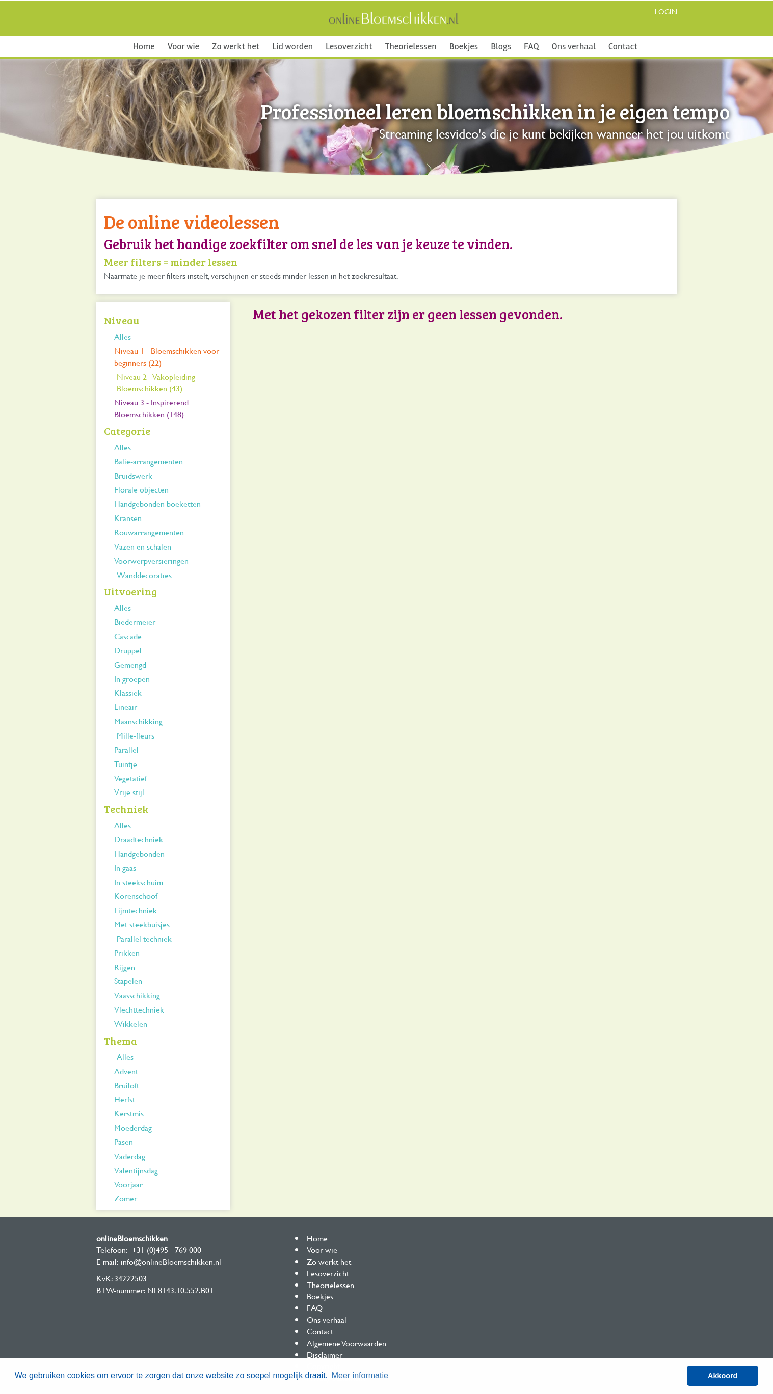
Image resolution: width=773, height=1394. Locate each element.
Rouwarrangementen (149, 532)
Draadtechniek (138, 839)
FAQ (531, 46)
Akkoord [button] (722, 1376)
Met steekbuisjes (142, 924)
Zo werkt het (235, 46)
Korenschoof (135, 895)
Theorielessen (411, 46)
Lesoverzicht (349, 46)
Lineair (125, 707)
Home (144, 46)
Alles (122, 336)
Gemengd (130, 664)
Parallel (126, 749)
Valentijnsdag (136, 1170)
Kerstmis (129, 1113)
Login (666, 11)
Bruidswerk (133, 475)
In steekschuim (138, 882)
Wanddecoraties (144, 575)
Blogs (501, 46)
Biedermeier (134, 621)
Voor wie (183, 46)
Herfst (124, 1099)
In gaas (125, 867)
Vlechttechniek (139, 1009)
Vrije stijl (129, 792)
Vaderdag (129, 1156)
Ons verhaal (574, 46)
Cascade (128, 636)
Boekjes (463, 46)
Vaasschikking (137, 995)
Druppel (128, 650)
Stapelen (128, 981)
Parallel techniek (144, 938)
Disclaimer (324, 1354)
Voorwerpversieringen (151, 560)
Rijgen (124, 967)
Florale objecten (141, 489)
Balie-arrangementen (148, 461)
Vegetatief (130, 778)
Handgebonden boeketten (157, 503)
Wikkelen (130, 1023)
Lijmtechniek (135, 910)
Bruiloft (126, 1085)
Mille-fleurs (135, 735)
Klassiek (128, 692)
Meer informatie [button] (360, 1375)
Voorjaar (128, 1184)
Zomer (125, 1198)
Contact (622, 46)
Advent (126, 1071)
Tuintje (125, 764)
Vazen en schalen (142, 546)
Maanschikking (138, 721)
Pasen (123, 1141)
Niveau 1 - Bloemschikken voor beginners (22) (166, 356)
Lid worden (292, 46)
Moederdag (133, 1127)
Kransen (128, 518)
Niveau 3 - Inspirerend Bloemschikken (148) (151, 408)
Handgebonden (139, 853)
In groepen (132, 679)
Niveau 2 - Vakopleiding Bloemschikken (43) (156, 382)
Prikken (127, 953)
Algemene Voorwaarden (346, 1343)
